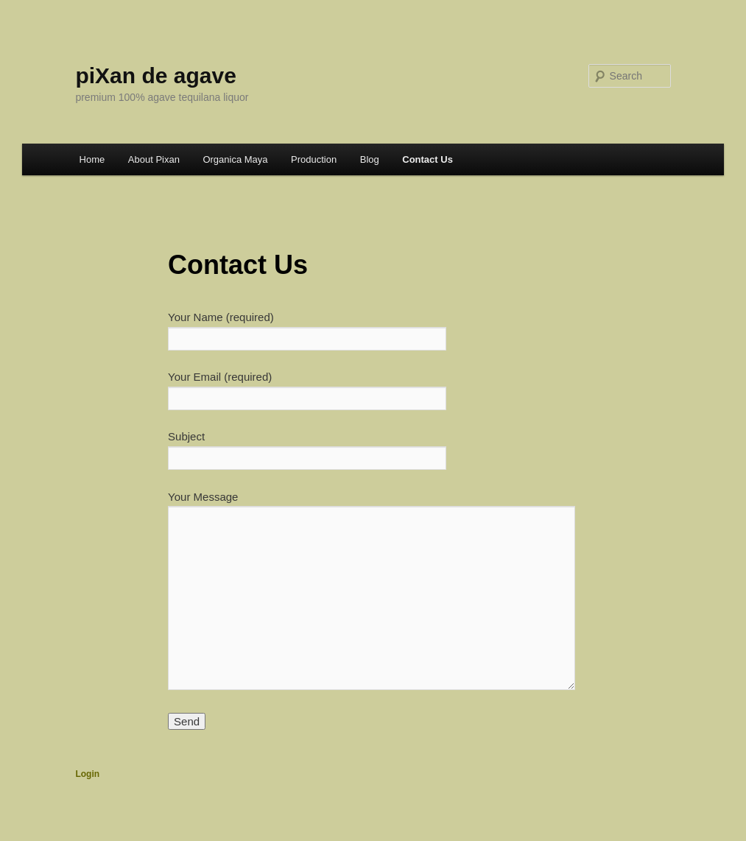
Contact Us (427, 159)
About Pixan (154, 159)
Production (314, 159)
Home (92, 159)
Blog (369, 159)
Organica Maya (235, 159)
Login (87, 774)
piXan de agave (155, 75)
